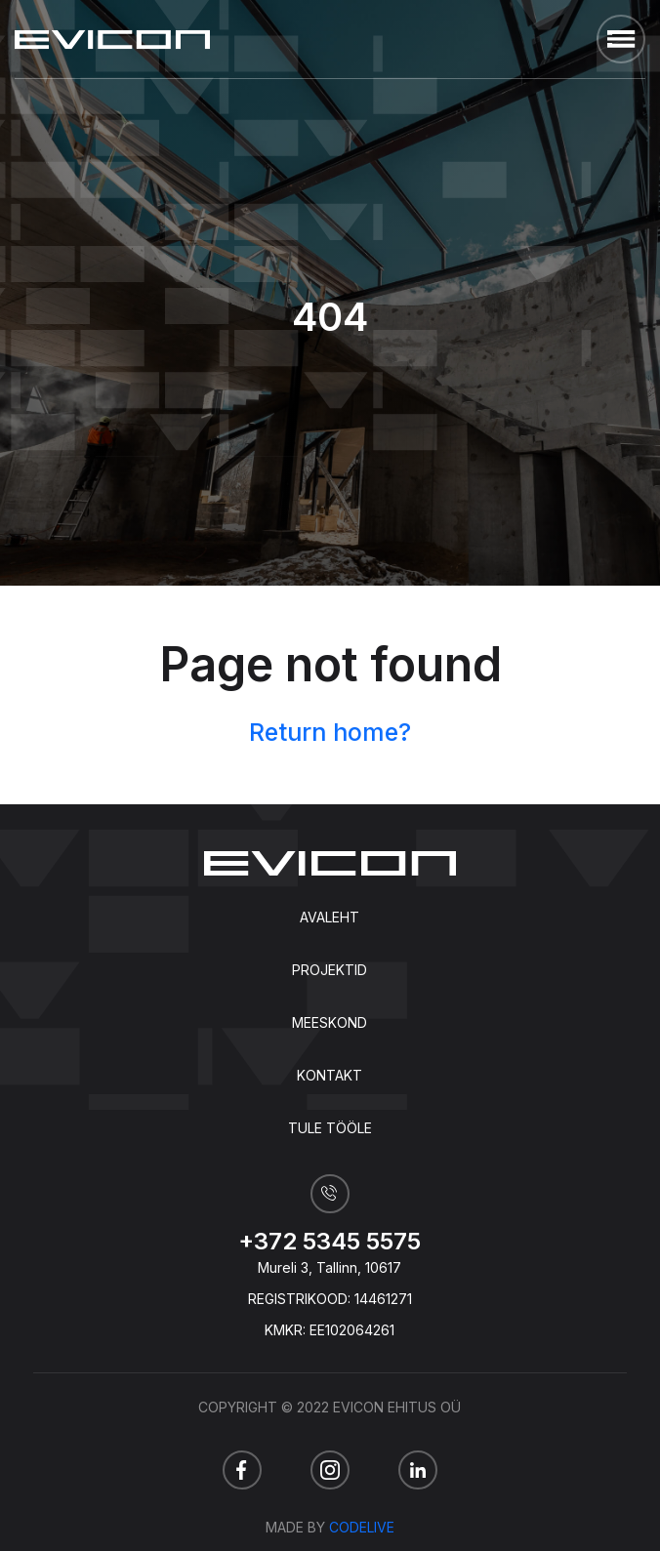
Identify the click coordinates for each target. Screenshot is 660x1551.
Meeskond (329, 1022)
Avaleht (329, 917)
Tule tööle (330, 1128)
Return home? (330, 732)
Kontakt (329, 1075)
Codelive (361, 1527)
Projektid (329, 969)
